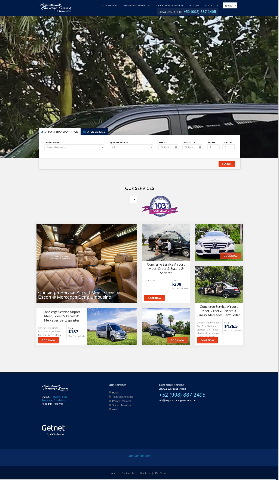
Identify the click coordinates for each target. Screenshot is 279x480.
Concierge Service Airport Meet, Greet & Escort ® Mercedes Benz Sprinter (62, 316)
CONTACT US (211, 5)
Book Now (154, 298)
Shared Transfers (121, 405)
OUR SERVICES (109, 5)
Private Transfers (121, 401)
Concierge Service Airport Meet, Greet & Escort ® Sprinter (166, 268)
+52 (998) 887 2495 (200, 11)
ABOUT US (194, 5)
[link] (53, 415)
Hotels (115, 392)
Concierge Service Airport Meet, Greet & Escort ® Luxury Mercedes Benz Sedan (218, 311)
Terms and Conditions (54, 400)
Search (226, 163)
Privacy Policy (59, 396)
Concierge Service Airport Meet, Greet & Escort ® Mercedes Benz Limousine (79, 295)
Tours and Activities (122, 396)
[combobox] (230, 5)
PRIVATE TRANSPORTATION (137, 5)
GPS (115, 409)
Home (113, 473)
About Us (144, 473)
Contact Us (128, 473)
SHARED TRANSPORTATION (169, 5)
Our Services (162, 473)
